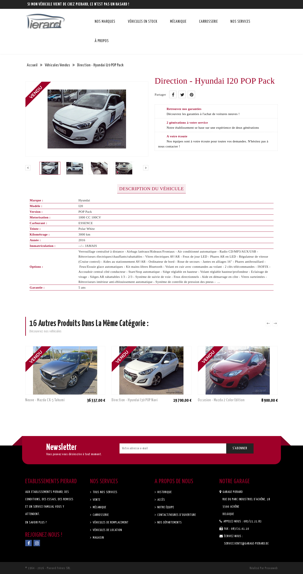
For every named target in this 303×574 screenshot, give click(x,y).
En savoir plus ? (36, 522)
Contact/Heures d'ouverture (176, 514)
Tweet (182, 94)
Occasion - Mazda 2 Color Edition (221, 400)
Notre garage (234, 481)
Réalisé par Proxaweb (264, 568)
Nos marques (105, 22)
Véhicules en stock (142, 22)
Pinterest (191, 94)
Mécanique (178, 22)
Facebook (28, 543)
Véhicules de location (107, 530)
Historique (164, 492)
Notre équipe (165, 507)
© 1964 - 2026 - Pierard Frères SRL (47, 568)
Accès (161, 499)
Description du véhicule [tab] (151, 188)
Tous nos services (104, 492)
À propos (102, 41)
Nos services (240, 22)
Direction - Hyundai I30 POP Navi (135, 400)
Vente (96, 499)
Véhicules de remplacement (110, 522)
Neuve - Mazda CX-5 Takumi (45, 400)
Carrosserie (208, 22)
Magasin (98, 537)
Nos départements (169, 522)
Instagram (36, 543)
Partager (173, 94)
